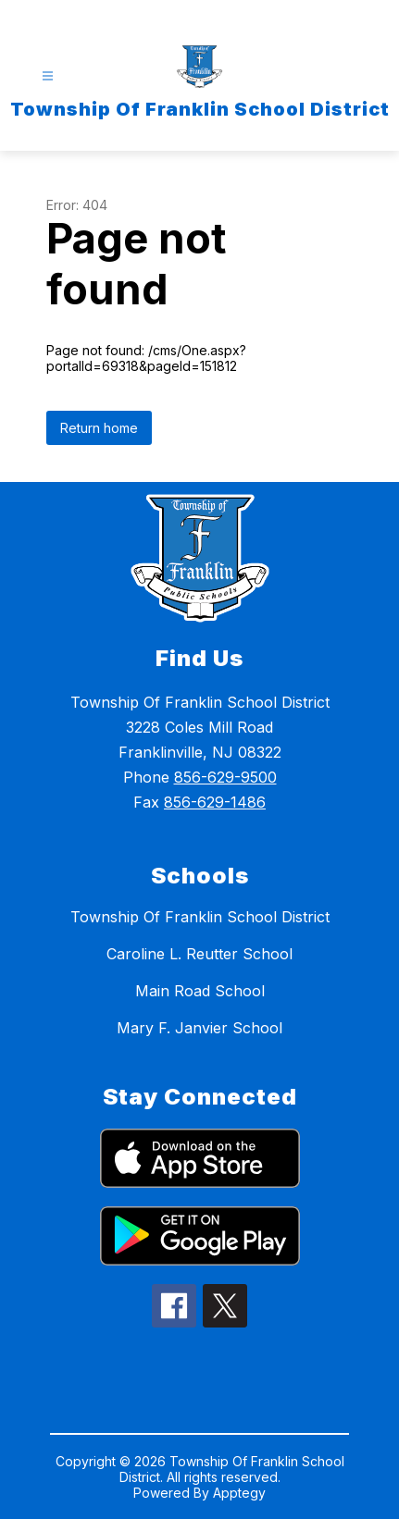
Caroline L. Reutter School (199, 954)
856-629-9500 (225, 777)
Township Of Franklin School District (200, 917)
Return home (99, 428)
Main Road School (200, 991)
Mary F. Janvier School (199, 1028)
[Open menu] (47, 76)
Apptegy (239, 1492)
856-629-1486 (215, 802)
